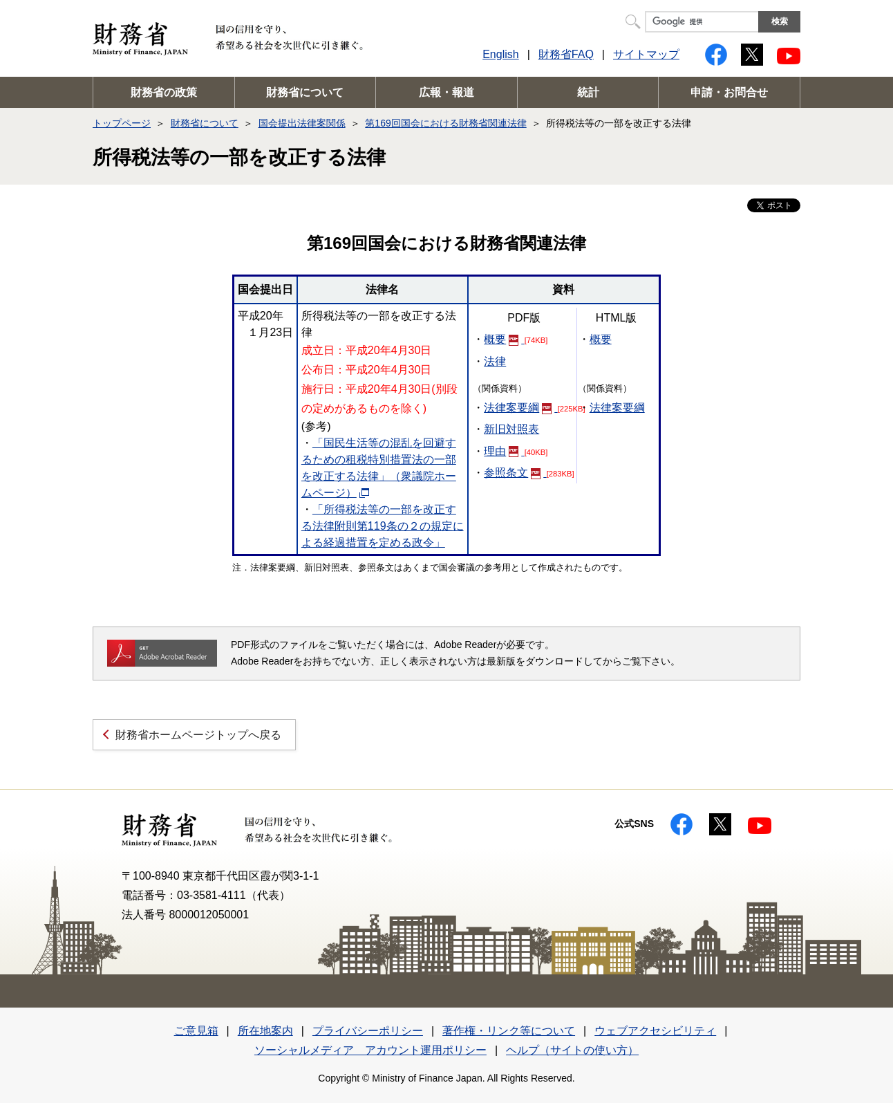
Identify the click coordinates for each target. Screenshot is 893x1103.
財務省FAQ (566, 54)
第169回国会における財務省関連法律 (445, 123)
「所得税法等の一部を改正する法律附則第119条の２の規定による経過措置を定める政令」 (382, 525)
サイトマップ (646, 54)
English (500, 54)
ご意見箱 (196, 1031)
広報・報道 (446, 92)
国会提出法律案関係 (302, 123)
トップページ (122, 123)
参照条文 (515, 473)
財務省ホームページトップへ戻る (198, 735)
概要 (504, 339)
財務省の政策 (164, 92)
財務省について (305, 92)
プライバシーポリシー (367, 1031)
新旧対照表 (511, 429)
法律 (495, 361)
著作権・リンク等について (508, 1031)
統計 (588, 92)
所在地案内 (265, 1031)
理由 (504, 451)
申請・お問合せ (729, 92)
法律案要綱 (520, 408)
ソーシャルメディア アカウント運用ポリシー (370, 1050)
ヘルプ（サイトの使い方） (572, 1050)
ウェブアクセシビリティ (655, 1031)
